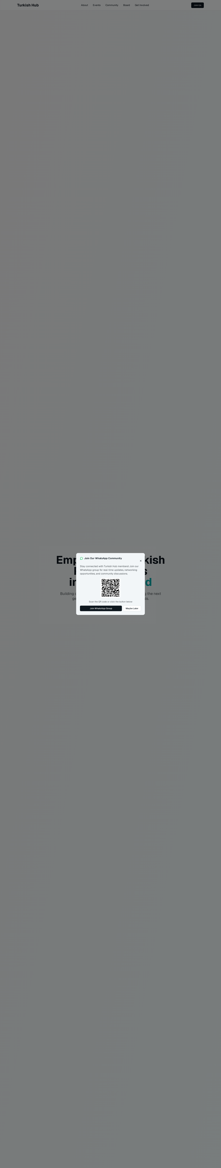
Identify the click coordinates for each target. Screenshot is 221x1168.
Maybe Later (132, 608)
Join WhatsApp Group (101, 608)
